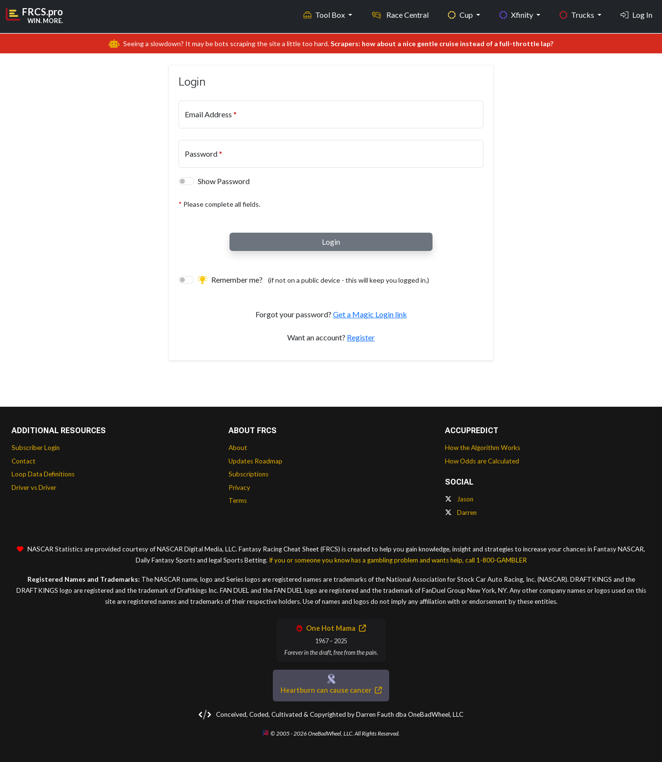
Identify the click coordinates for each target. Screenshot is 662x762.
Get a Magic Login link (370, 314)
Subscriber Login (36, 447)
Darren (461, 512)
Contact (24, 461)
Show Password (224, 181)
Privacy (239, 487)
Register (361, 337)
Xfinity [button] (517, 14)
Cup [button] (461, 14)
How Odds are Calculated (482, 461)
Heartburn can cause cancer (331, 690)
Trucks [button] (578, 14)
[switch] (186, 181)
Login (331, 241)
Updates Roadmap (255, 461)
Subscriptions (248, 474)
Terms (238, 500)
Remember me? (313, 279)
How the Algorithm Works (482, 447)
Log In (636, 14)
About (238, 447)
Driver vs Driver (34, 487)
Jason (459, 499)
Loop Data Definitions (43, 474)
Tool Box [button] (325, 14)
